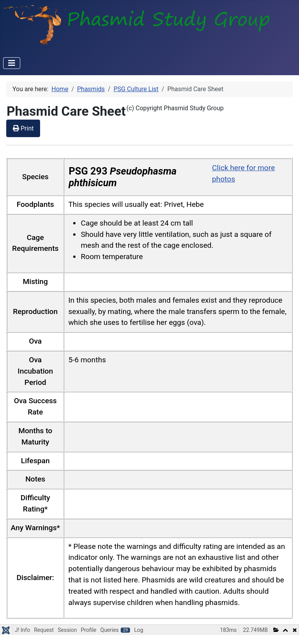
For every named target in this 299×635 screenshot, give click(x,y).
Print (23, 128)
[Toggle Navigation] (11, 63)
